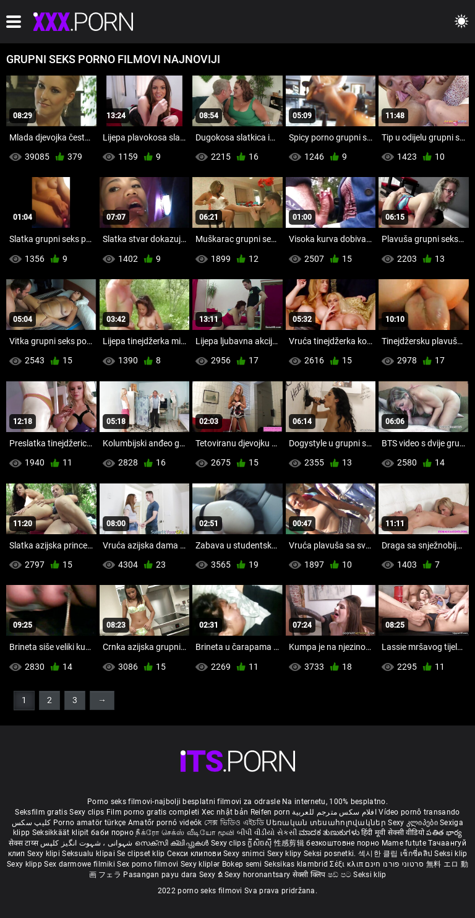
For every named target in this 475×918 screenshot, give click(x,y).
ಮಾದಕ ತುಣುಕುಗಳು (330, 832)
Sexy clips (87, 812)
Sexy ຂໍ (212, 874)
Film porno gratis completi (153, 812)
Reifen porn (270, 812)
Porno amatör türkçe (89, 822)
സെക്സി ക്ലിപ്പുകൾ (173, 843)
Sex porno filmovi (147, 864)
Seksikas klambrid (297, 864)
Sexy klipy (285, 853)
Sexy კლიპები (414, 822)
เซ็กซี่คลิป (417, 853)
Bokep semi (242, 864)
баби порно (112, 832)
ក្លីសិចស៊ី (260, 843)
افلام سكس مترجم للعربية (334, 812)
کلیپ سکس (31, 822)
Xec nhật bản (225, 812)
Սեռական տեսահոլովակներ (327, 822)
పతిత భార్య (444, 832)
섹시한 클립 (379, 853)
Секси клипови (195, 853)
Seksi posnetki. (331, 853)
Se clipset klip (142, 853)
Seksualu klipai (89, 853)
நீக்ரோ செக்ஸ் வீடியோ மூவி (184, 832)
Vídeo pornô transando (419, 812)
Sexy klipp (25, 864)
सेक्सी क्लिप (310, 874)
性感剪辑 (290, 843)
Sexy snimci (245, 853)
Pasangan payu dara (161, 874)
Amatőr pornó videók (165, 822)
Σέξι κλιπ (347, 864)
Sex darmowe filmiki (79, 864)
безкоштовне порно (342, 843)
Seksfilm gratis (41, 812)
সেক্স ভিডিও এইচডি (234, 822)
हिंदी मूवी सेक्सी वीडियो (392, 832)
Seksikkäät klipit (61, 832)
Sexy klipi (44, 853)
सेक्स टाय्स (24, 843)
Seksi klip (450, 853)
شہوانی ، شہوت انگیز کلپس (87, 843)
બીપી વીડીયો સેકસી (267, 832)
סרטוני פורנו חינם (394, 864)
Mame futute (404, 843)
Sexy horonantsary (258, 874)
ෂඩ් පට (341, 874)
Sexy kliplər (201, 864)
